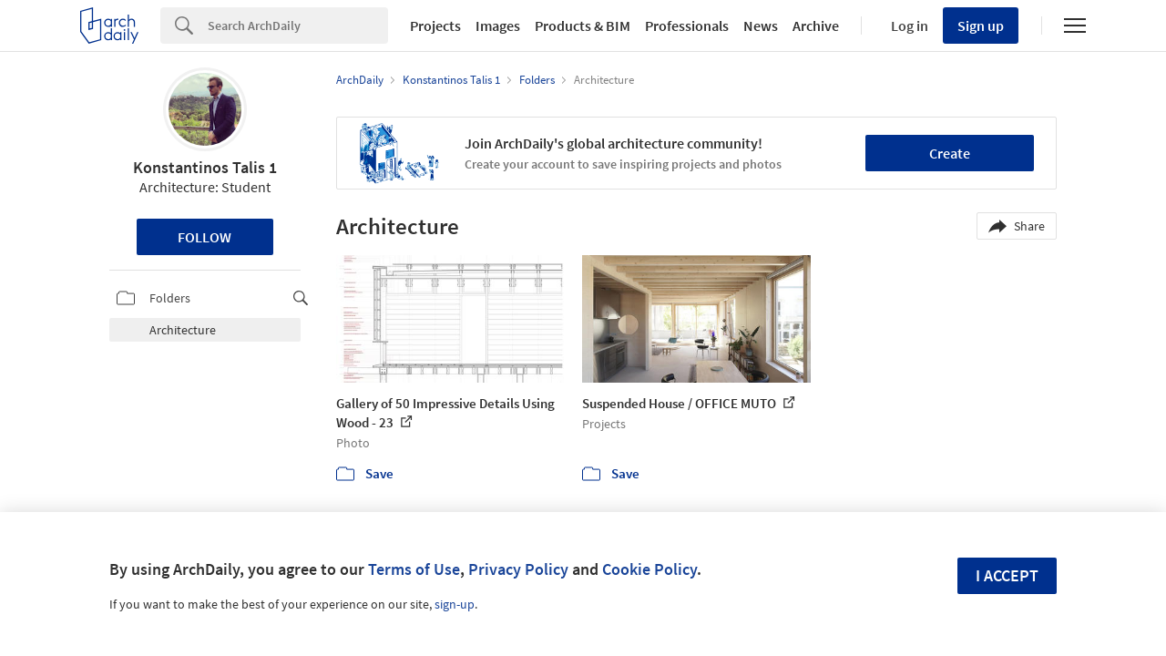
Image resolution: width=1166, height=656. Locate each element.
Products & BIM (582, 25)
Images (498, 25)
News (760, 25)
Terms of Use (414, 569)
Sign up (980, 25)
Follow (204, 237)
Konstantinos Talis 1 (205, 167)
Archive (816, 25)
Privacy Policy (518, 569)
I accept (1007, 575)
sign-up (455, 604)
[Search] (298, 25)
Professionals (687, 25)
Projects (435, 25)
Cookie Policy (649, 569)
